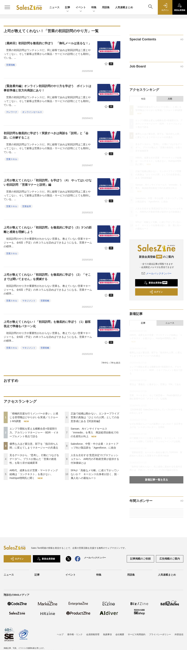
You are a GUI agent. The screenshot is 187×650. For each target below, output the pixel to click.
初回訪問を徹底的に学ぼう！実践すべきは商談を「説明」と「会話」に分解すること (46, 135)
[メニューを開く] (7, 7)
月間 (170, 99)
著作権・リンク (75, 634)
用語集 (106, 7)
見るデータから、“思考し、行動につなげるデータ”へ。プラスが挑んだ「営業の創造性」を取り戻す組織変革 (34, 459)
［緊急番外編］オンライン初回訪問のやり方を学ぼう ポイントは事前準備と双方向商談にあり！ (47, 88)
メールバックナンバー (156, 273)
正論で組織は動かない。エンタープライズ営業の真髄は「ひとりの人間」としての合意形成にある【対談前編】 (95, 417)
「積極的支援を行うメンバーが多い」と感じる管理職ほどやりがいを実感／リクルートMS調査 (33, 417)
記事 (67, 7)
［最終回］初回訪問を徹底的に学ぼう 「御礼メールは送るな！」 (47, 43)
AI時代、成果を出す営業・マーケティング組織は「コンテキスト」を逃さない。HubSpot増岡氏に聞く (33, 474)
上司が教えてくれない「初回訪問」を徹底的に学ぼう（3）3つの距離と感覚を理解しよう (48, 229)
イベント (81, 7)
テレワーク (11, 112)
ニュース (54, 7)
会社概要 (119, 634)
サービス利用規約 (136, 634)
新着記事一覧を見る (156, 479)
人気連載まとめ (124, 7)
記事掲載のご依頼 (140, 558)
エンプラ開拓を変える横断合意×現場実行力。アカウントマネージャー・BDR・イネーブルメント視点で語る (33, 432)
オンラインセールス (32, 112)
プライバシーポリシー (160, 634)
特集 (93, 7)
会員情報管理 (92, 634)
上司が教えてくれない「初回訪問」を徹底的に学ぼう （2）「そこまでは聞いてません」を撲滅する (47, 277)
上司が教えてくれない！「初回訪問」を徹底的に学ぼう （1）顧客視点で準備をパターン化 (47, 324)
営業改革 (26, 206)
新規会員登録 (155, 283)
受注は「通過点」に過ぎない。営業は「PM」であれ (155, 384)
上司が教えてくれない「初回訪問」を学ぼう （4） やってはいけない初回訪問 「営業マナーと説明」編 (48, 182)
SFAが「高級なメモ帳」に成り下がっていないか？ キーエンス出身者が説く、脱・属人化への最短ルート (95, 474)
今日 (143, 99)
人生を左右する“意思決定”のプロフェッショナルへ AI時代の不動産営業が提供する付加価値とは (95, 459)
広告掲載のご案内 (169, 558)
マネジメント (28, 300)
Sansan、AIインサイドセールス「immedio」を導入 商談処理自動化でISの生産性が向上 (95, 432)
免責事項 (107, 634)
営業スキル (11, 159)
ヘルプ (60, 634)
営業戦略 (10, 65)
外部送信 (179, 634)
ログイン (156, 292)
